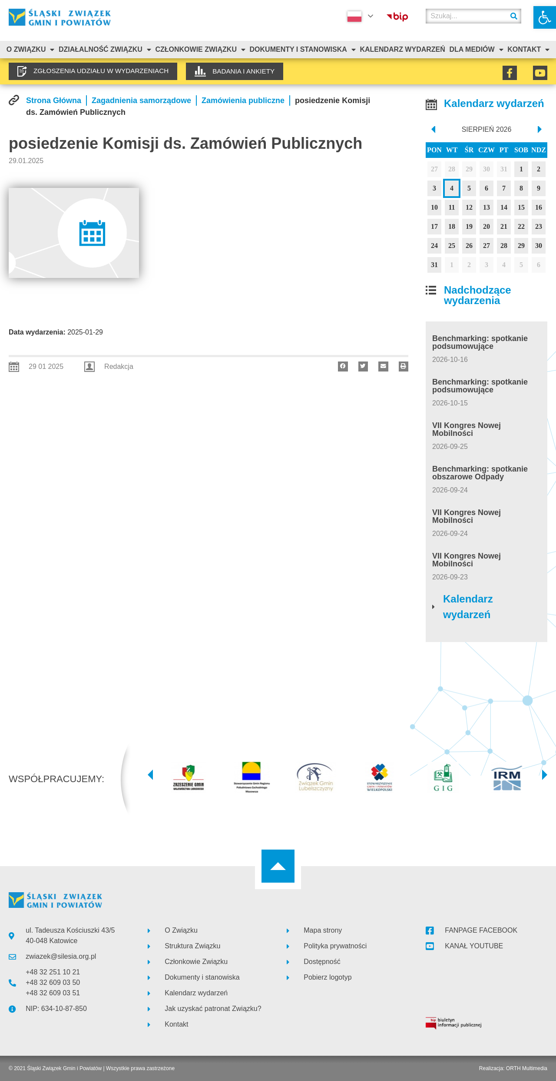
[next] (540, 129)
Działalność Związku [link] (105, 49)
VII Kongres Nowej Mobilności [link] (466, 429)
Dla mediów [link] (476, 49)
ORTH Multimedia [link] (526, 1068)
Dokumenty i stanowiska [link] (303, 49)
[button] (343, 366)
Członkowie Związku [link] (200, 49)
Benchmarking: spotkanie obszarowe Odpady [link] (480, 473)
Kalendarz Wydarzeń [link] (402, 49)
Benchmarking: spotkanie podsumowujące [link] (480, 342)
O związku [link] (31, 49)
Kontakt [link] (528, 49)
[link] (544, 17)
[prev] (432, 129)
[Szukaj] (513, 16)
